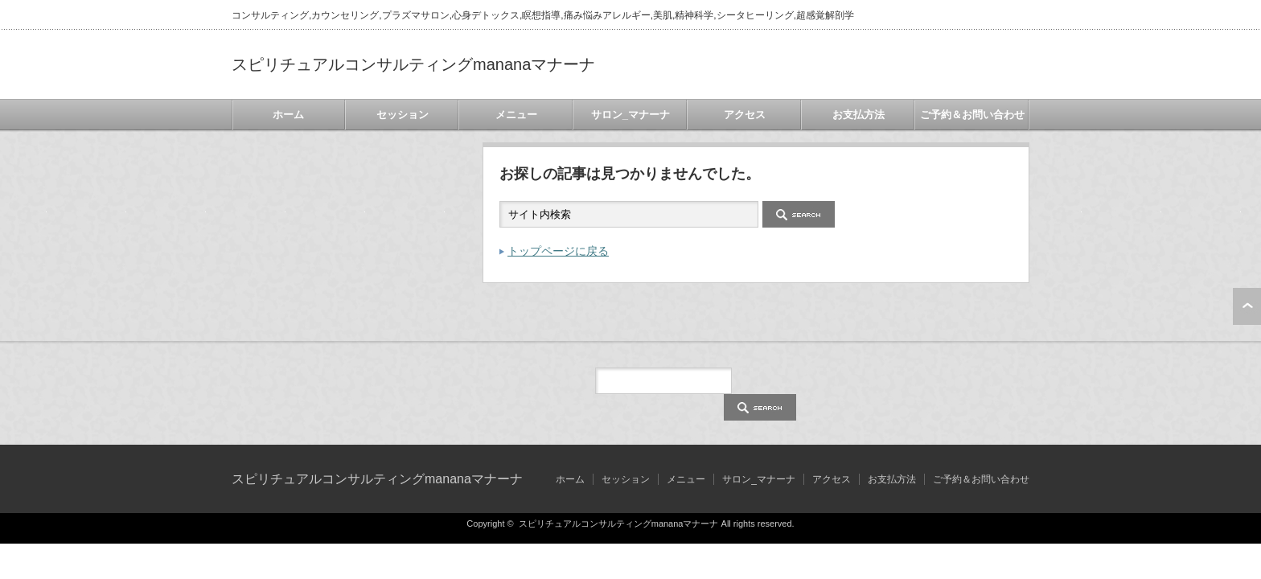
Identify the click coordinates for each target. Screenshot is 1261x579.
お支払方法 (858, 115)
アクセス (745, 115)
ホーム (288, 115)
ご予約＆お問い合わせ (972, 115)
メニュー (516, 115)
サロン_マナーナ (630, 115)
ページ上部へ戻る (1247, 306)
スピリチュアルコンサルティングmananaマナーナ (413, 64)
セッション (402, 115)
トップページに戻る (558, 250)
